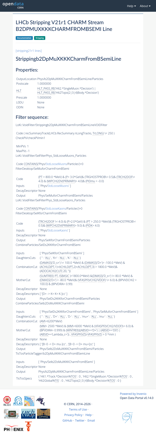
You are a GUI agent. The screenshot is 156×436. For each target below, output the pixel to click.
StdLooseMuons (56, 164)
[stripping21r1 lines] (29, 51)
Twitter (80, 420)
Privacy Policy (73, 415)
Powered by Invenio (133, 394)
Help (88, 415)
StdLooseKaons (56, 209)
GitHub (67, 420)
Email (91, 420)
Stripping (40, 38)
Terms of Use (78, 409)
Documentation (24, 38)
